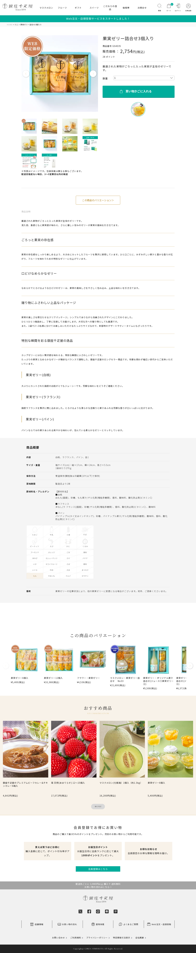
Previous (26, 74)
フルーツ (62, 7)
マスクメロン (46, 7)
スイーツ (94, 7)
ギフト (78, 7)
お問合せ (142, 7)
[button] (6, 667)
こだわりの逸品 (110, 8)
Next (93, 74)
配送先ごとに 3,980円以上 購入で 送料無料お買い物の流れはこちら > (98, 885)
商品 (16, 24)
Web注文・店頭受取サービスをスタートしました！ (98, 18)
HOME (9, 24)
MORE (98, 806)
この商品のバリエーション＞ (98, 200)
